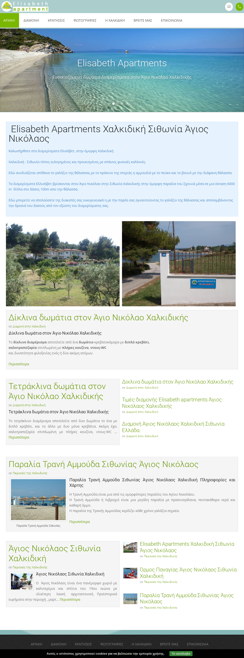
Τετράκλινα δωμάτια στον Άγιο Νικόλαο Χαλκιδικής (57, 391)
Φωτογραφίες (85, 20)
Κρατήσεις (56, 20)
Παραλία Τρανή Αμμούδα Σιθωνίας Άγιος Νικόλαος (104, 464)
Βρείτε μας (143, 20)
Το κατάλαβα (181, 653)
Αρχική (36, 644)
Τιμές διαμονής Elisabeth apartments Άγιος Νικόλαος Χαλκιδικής (172, 403)
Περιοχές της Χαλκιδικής (30, 473)
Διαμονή (31, 20)
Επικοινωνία (171, 20)
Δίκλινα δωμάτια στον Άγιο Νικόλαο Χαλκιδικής (98, 317)
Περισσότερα (19, 364)
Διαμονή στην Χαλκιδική (29, 326)
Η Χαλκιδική (115, 20)
